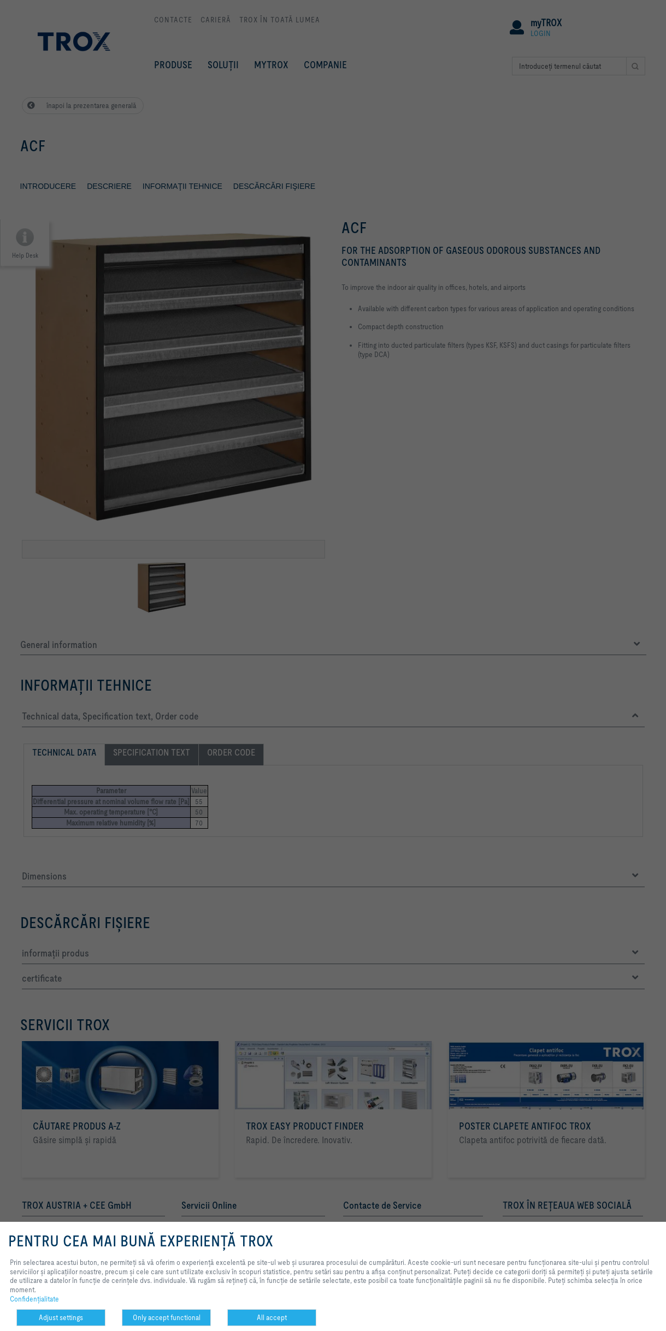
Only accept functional (167, 1317)
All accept (272, 1317)
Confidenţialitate (34, 1298)
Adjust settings (61, 1317)
